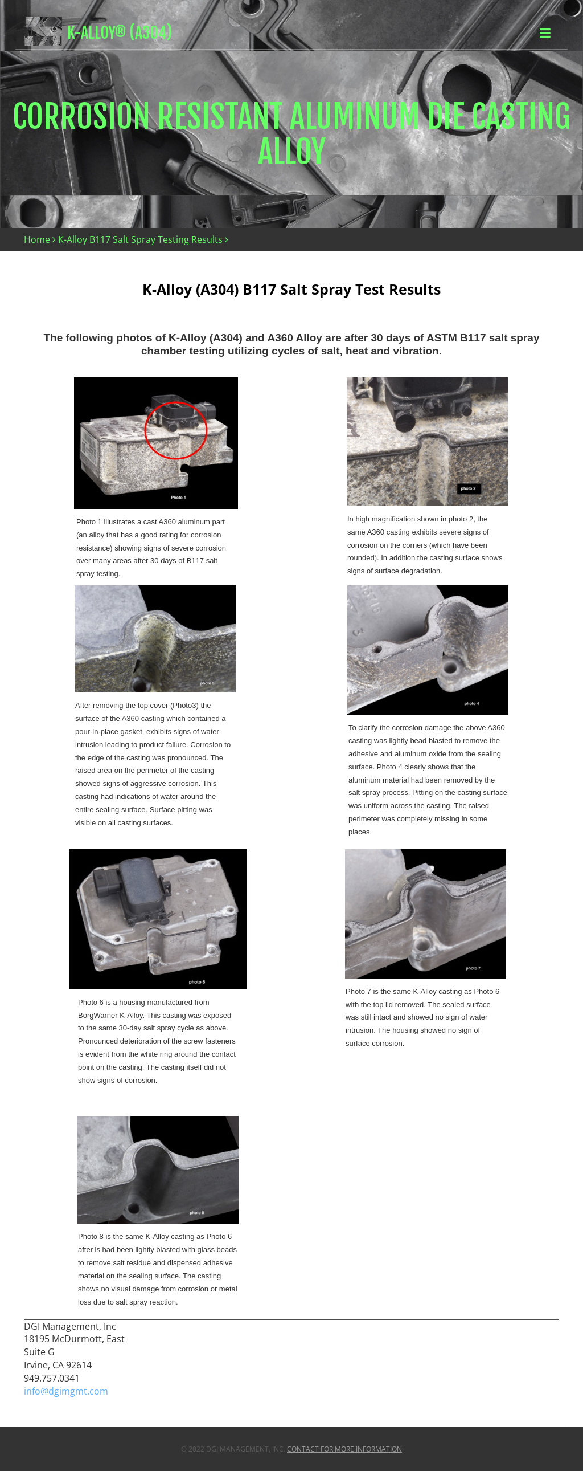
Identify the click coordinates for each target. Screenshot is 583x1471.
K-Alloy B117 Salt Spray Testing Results (140, 239)
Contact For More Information (344, 1449)
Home (37, 239)
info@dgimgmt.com (66, 1391)
